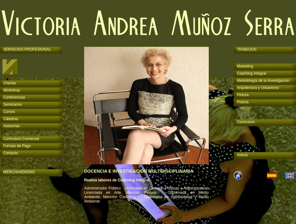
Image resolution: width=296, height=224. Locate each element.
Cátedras (10, 119)
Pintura (243, 95)
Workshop (11, 90)
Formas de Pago (17, 146)
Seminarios (12, 104)
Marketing (245, 66)
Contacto (10, 153)
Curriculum (246, 122)
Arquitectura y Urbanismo (258, 88)
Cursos (9, 112)
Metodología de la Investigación (263, 80)
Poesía (242, 102)
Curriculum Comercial (21, 139)
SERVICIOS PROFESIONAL (27, 49)
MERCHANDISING (19, 172)
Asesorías (11, 126)
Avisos (242, 155)
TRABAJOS (246, 49)
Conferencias (14, 97)
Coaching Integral (251, 73)
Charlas (9, 83)
